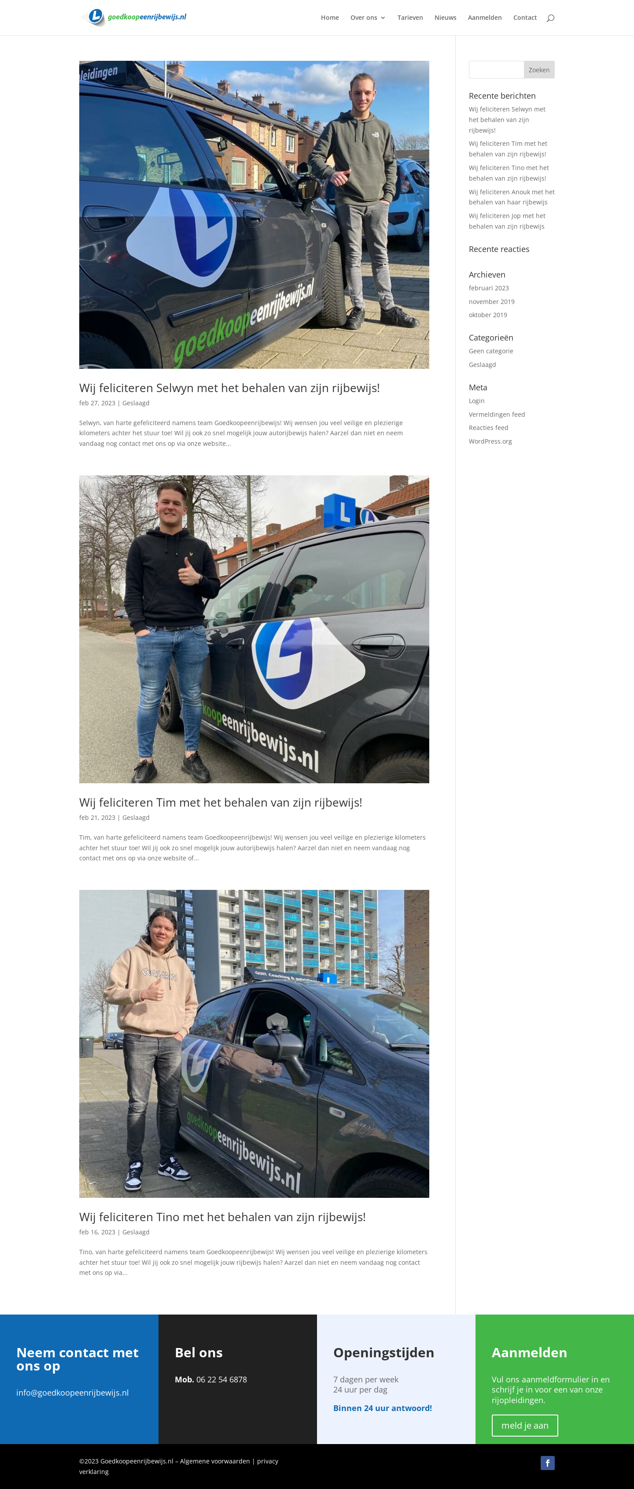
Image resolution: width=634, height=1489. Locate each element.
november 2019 (492, 301)
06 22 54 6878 (221, 1379)
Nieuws (446, 18)
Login (477, 400)
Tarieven (410, 18)
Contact (525, 18)
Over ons (363, 18)
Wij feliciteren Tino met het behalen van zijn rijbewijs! (222, 1217)
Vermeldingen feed (497, 414)
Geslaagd (136, 403)
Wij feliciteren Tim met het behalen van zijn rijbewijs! (220, 802)
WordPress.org (490, 441)
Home (330, 18)
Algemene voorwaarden (215, 1461)
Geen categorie (491, 351)
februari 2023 (489, 288)
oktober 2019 (488, 315)
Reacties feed (489, 427)
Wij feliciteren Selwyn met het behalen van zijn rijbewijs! (229, 388)
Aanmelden (485, 18)
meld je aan (525, 1425)
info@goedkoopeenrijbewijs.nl (72, 1392)
